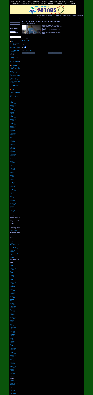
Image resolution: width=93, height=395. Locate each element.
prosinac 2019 (13, 154)
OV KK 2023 (72, 3)
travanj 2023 (12, 123)
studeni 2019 (12, 155)
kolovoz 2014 (13, 207)
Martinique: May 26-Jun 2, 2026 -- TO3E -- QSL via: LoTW (15, 85)
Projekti (23, 1)
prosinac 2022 (13, 124)
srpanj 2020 (12, 144)
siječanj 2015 (12, 201)
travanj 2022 (12, 129)
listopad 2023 (13, 119)
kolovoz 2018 (13, 166)
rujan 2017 (12, 176)
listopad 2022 (13, 126)
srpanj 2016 (12, 186)
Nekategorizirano (13, 380)
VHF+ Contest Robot (14, 47)
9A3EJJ (33, 23)
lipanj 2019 (12, 161)
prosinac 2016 (13, 185)
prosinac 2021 (13, 133)
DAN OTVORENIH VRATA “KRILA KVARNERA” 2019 (41, 21)
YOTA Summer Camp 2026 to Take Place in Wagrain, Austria (14, 52)
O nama (18, 1)
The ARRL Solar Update (15, 91)
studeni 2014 (12, 204)
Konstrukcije (44, 1)
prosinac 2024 (13, 110)
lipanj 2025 (12, 108)
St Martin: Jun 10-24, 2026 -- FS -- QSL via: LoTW (14, 73)
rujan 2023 (12, 120)
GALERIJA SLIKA (25, 40)
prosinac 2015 (13, 190)
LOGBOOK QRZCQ (14, 3)
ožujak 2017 (12, 183)
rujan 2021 (12, 136)
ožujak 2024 (12, 115)
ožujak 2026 (12, 101)
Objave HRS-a (13, 381)
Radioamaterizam (25, 3)
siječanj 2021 (12, 141)
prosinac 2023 (13, 117)
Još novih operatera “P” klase (55, 52)
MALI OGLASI (51, 3)
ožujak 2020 (12, 150)
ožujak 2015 (12, 199)
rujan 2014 (12, 206)
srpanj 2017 (12, 179)
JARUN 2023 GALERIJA (62, 3)
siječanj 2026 (12, 102)
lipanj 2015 (12, 196)
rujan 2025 (12, 106)
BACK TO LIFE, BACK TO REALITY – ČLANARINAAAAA (14, 246)
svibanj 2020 (12, 147)
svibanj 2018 (12, 168)
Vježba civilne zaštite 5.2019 (28, 52)
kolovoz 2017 (13, 178)
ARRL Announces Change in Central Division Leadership (14, 95)
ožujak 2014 (12, 213)
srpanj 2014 (12, 208)
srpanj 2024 (12, 113)
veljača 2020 (12, 151)
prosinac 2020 (13, 143)
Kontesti (29, 1)
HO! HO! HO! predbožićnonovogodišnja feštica (15, 253)
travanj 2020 (12, 148)
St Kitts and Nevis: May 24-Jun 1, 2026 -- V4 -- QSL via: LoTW (15, 77)
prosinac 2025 (13, 103)
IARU (12, 41)
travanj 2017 (12, 182)
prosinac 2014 (13, 203)
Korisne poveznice (53, 1)
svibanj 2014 (12, 210)
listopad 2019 (13, 157)
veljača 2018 (12, 169)
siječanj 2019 (12, 162)
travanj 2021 (12, 138)
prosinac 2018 (13, 164)
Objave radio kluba (29, 50)
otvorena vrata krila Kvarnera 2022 (38, 3)
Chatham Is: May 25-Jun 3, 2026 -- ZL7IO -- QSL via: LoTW (15, 81)
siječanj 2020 (12, 152)
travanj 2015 (12, 197)
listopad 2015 (13, 192)
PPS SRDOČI (13, 384)
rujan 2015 (12, 193)
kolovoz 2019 (13, 158)
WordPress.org (13, 393)
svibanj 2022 (12, 127)
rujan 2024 (12, 112)
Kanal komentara (13, 391)
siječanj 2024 (12, 116)
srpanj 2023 (12, 122)
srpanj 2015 (12, 194)
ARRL (12, 89)
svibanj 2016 (12, 187)
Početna (12, 1)
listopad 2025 (13, 105)
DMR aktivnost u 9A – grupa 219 (66, 1)
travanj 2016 (12, 189)
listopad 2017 (13, 175)
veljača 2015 (12, 200)
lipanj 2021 (12, 137)
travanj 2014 (12, 211)
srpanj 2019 (12, 159)
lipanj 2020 (12, 145)
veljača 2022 (12, 130)
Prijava (11, 389)
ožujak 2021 (12, 140)
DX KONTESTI (14, 65)
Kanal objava (12, 390)
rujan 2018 (12, 165)
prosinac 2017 (13, 172)
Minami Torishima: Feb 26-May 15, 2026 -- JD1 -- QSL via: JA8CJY (15, 69)
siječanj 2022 (12, 131)
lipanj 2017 (12, 180)
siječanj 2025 (12, 109)
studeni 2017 (12, 173)
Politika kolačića (13, 230)
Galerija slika (36, 1)
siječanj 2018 (12, 171)
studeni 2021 (12, 134)
